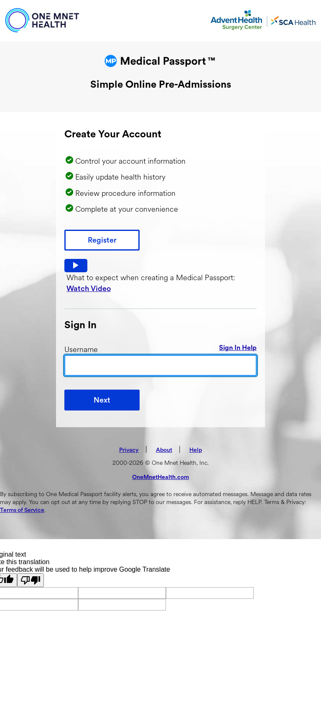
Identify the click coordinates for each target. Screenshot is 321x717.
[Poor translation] (30, 580)
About (164, 450)
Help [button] (195, 450)
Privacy (129, 450)
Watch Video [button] (88, 288)
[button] (75, 265)
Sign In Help (238, 348)
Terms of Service (22, 510)
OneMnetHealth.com (160, 477)
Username (81, 349)
